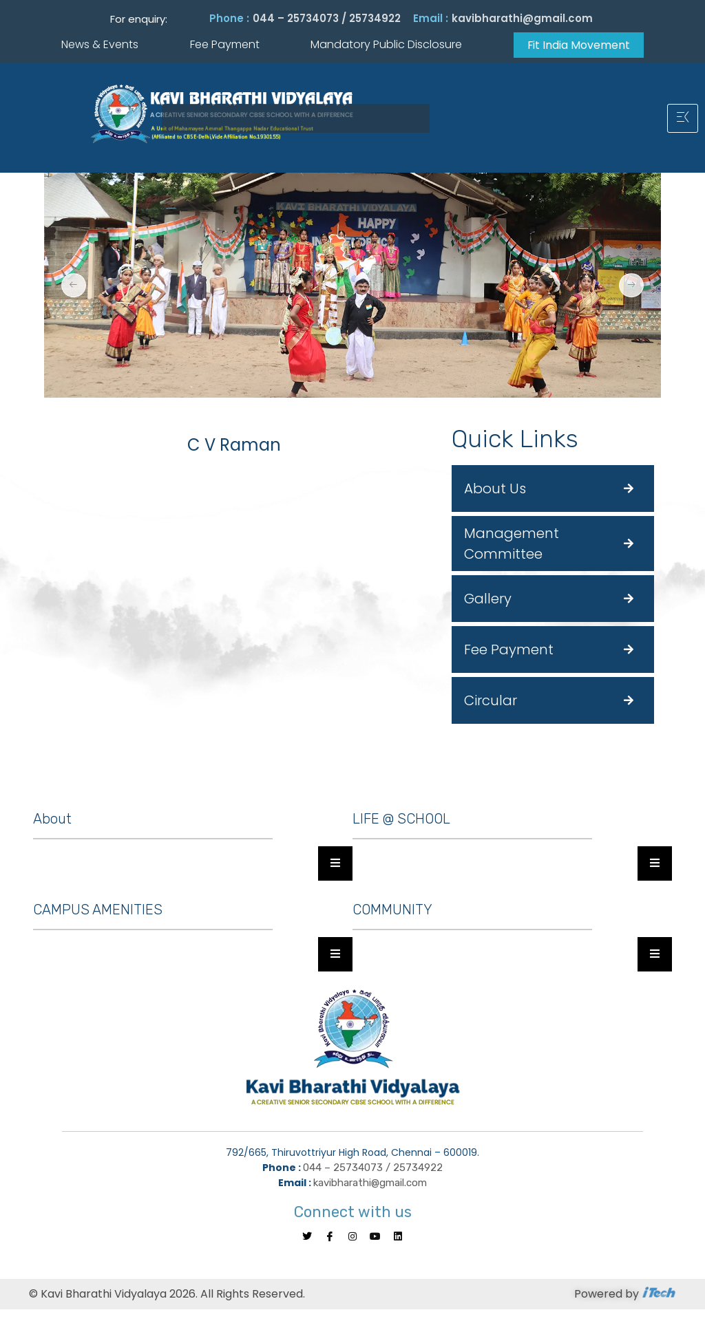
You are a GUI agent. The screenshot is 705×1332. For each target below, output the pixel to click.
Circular (490, 700)
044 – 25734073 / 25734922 (327, 18)
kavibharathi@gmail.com (522, 18)
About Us (495, 488)
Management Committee (511, 543)
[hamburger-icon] (682, 118)
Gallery (488, 598)
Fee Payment (509, 649)
